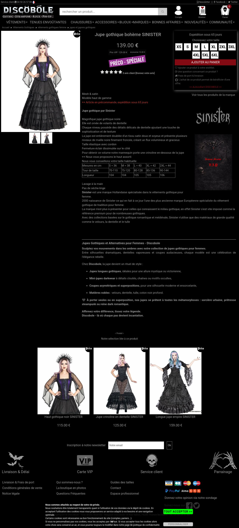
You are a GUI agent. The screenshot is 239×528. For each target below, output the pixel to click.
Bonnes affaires (166, 22)
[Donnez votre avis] (145, 73)
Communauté (220, 22)
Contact (116, 488)
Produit (119, 333)
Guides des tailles (122, 482)
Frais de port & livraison (189, 75)
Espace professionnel (125, 493)
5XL (205, 55)
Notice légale (11, 493)
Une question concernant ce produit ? (196, 71)
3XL (232, 47)
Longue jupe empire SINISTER (175, 417)
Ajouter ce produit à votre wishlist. (195, 67)
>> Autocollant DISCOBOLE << (205, 87)
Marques (141, 22)
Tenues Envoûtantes (48, 22)
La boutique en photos (71, 488)
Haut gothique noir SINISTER (63, 417)
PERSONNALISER (178, 524)
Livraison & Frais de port (18, 482)
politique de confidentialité (146, 525)
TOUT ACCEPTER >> (178, 511)
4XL (196, 55)
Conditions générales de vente (22, 488)
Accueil (5, 27)
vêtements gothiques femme (52, 27)
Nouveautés (195, 22)
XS (178, 47)
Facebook (219, 2)
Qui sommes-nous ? (69, 482)
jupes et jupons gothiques (82, 27)
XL (213, 47)
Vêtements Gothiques (23, 27)
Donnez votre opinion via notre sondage (190, 498)
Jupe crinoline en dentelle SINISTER (119, 417)
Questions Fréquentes (71, 493)
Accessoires (106, 22)
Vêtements (16, 22)
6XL (214, 55)
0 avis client (129, 73)
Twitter (233, 2)
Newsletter (203, 2)
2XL (222, 47)
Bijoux (125, 22)
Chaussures (81, 22)
